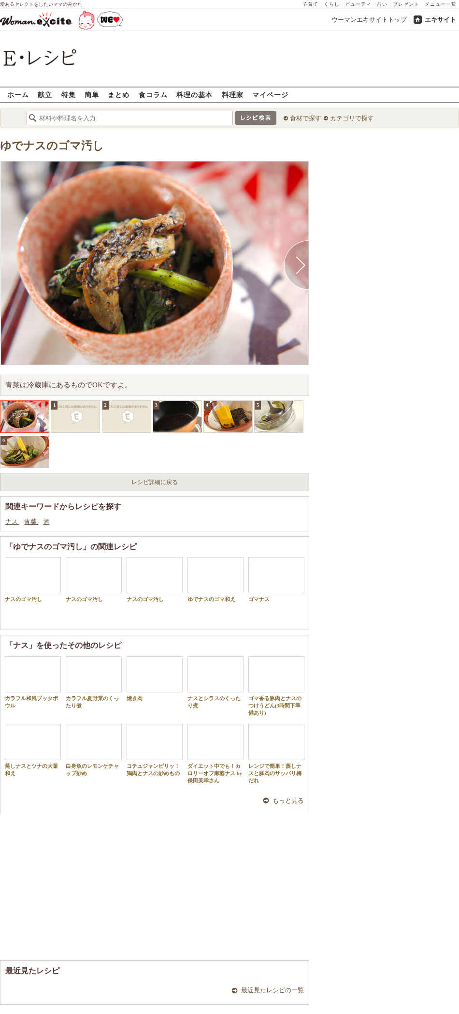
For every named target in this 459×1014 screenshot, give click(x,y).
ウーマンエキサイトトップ (369, 19)
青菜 (31, 521)
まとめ (118, 94)
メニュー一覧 (441, 4)
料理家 (233, 94)
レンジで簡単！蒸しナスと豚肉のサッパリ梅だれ (276, 754)
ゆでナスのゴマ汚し (52, 146)
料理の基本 (194, 94)
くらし (332, 4)
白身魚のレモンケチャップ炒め (94, 750)
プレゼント (406, 4)
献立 (45, 94)
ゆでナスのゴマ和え (215, 579)
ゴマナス (276, 579)
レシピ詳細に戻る (154, 482)
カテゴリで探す (352, 118)
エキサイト (440, 19)
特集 (68, 94)
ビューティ (358, 4)
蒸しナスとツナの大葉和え (33, 750)
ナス (12, 521)
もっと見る (288, 800)
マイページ (270, 94)
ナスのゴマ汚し (33, 579)
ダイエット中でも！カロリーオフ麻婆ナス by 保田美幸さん (215, 754)
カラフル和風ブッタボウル (33, 682)
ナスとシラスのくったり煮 (215, 682)
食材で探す (305, 118)
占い (382, 4)
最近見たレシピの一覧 (272, 990)
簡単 (92, 94)
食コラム (153, 94)
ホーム (18, 94)
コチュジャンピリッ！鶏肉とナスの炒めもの (155, 750)
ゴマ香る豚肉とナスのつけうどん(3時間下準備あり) (276, 686)
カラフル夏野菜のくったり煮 (94, 682)
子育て (310, 4)
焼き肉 (155, 678)
